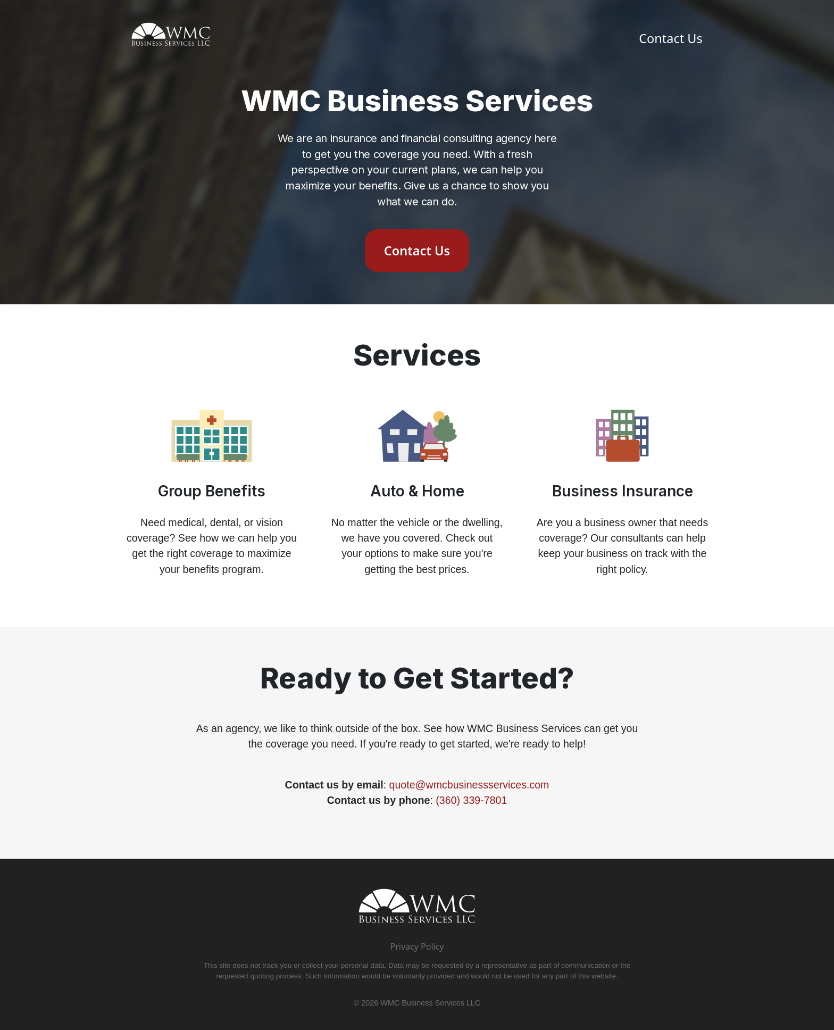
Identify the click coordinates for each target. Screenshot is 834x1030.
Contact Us (671, 38)
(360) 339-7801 (471, 800)
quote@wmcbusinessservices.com (469, 785)
